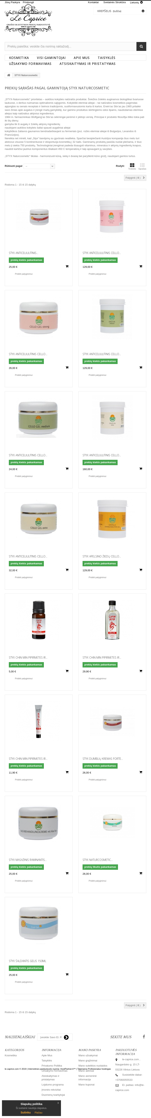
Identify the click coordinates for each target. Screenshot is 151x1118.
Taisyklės (106, 58)
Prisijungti (28, 2)
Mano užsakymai (88, 1055)
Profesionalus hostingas (99, 1108)
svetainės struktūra (114, 2)
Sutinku (26, 1112)
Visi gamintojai (51, 58)
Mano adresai (86, 1070)
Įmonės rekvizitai (51, 1089)
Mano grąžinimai (87, 1060)
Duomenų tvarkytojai (53, 1094)
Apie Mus (82, 58)
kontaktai (93, 2)
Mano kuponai (86, 1084)
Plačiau (38, 1112)
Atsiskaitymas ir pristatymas (88, 64)
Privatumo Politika (52, 1065)
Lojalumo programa (53, 1084)
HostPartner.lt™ (68, 1108)
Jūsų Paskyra (12, 2)
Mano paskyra (89, 1050)
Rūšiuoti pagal (13, 165)
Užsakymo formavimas (30, 64)
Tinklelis (132, 166)
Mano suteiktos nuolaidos (92, 1065)
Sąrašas (142, 166)
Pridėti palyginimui (23, 274)
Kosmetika (19, 58)
